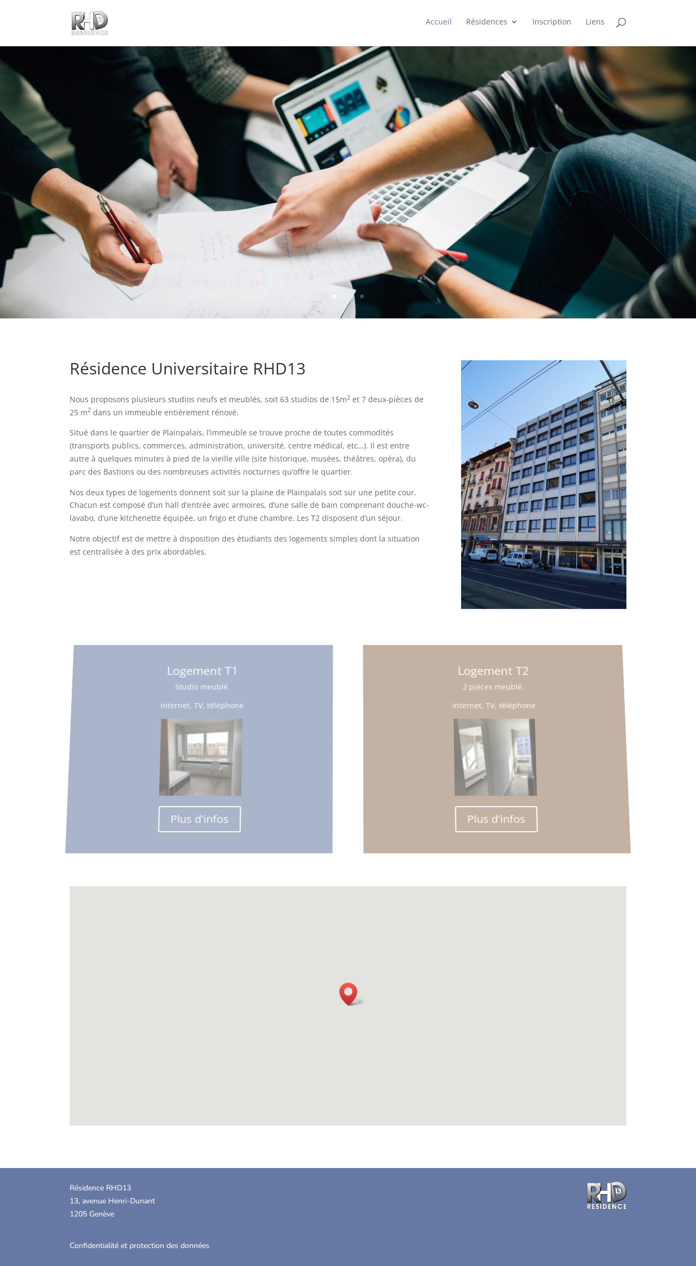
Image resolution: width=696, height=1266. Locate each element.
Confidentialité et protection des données (139, 1245)
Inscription (551, 22)
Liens (595, 22)
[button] (351, 994)
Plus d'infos (196, 810)
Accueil (439, 22)
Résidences (486, 22)
